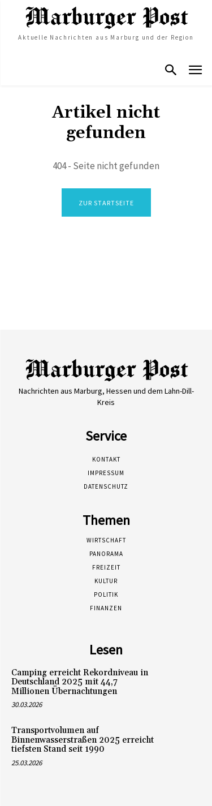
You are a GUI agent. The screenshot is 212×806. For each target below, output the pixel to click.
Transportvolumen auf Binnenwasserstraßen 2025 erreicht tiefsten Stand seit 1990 (82, 740)
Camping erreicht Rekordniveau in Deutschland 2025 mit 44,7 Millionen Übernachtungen (79, 682)
